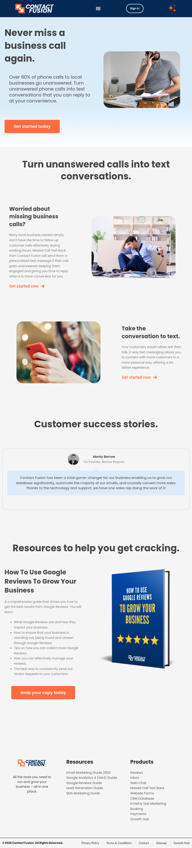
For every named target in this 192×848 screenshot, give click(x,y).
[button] (98, 8)
